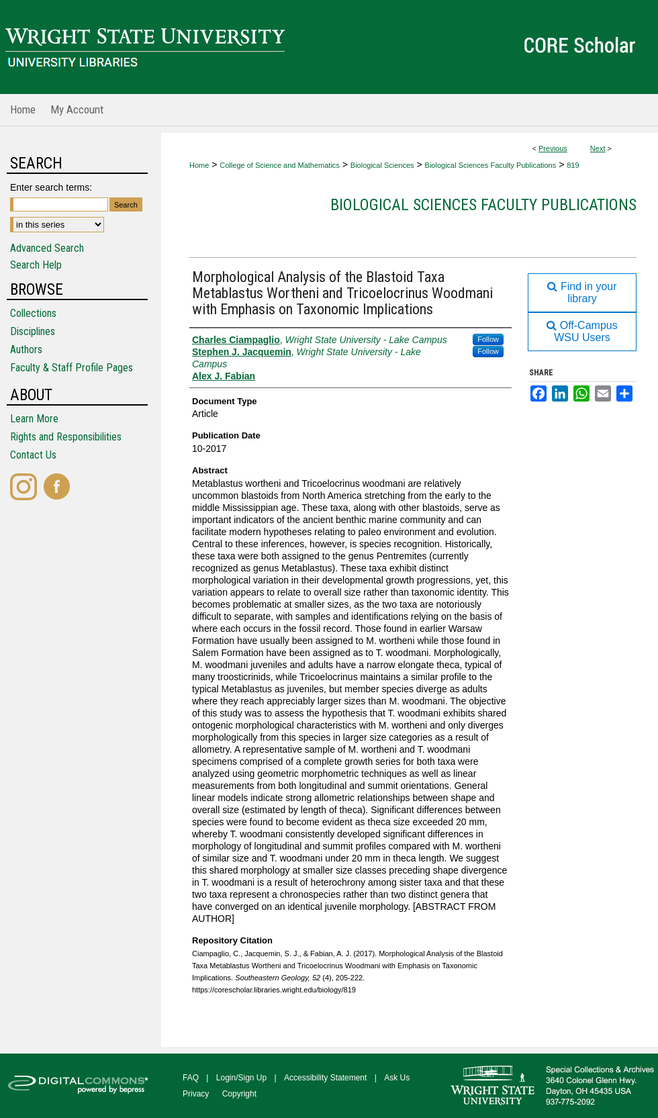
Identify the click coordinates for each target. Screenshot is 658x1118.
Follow (488, 339)
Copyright (239, 1094)
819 (573, 165)
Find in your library (581, 292)
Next (598, 148)
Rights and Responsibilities (66, 436)
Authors (26, 349)
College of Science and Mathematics (280, 165)
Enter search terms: (51, 187)
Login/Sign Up (241, 1077)
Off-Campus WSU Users (582, 331)
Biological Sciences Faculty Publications (491, 165)
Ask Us (397, 1077)
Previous (552, 148)
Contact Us (33, 455)
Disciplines (32, 331)
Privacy (196, 1094)
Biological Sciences (382, 165)
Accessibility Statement (325, 1077)
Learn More (34, 418)
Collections (33, 313)
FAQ (191, 1077)
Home (199, 165)
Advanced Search (47, 248)
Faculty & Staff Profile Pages (71, 367)
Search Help (36, 265)
